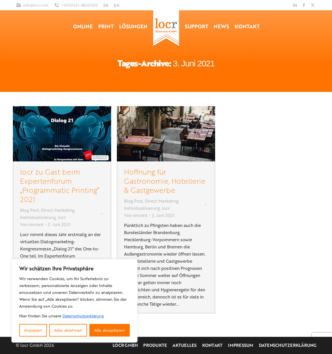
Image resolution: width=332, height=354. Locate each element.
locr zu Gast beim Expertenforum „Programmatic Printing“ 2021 (59, 185)
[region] (74, 301)
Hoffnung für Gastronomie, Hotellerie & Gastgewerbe (164, 181)
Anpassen (33, 330)
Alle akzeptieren (109, 330)
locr (62, 217)
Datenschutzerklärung (83, 316)
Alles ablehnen (68, 330)
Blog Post (29, 210)
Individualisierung (38, 217)
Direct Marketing (57, 210)
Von (32, 224)
